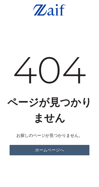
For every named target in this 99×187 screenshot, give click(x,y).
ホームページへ (49, 150)
